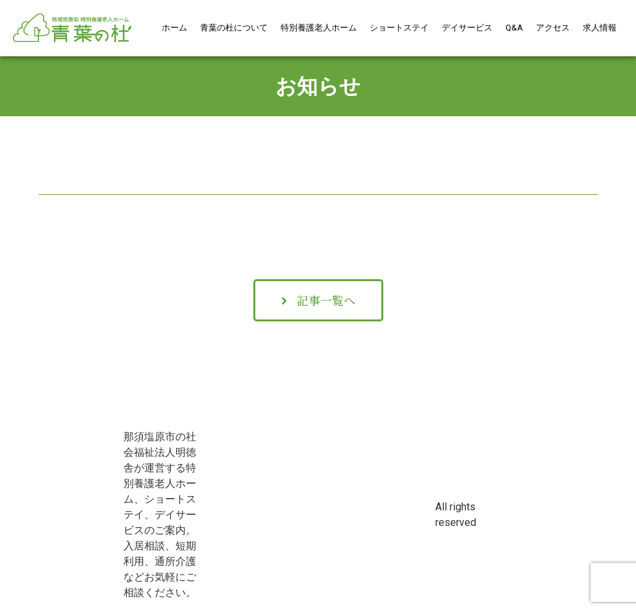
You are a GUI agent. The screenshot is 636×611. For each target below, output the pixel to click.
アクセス (553, 27)
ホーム (174, 27)
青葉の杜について (234, 27)
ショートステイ (399, 27)
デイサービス (467, 27)
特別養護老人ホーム (319, 27)
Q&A (514, 27)
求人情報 (600, 27)
